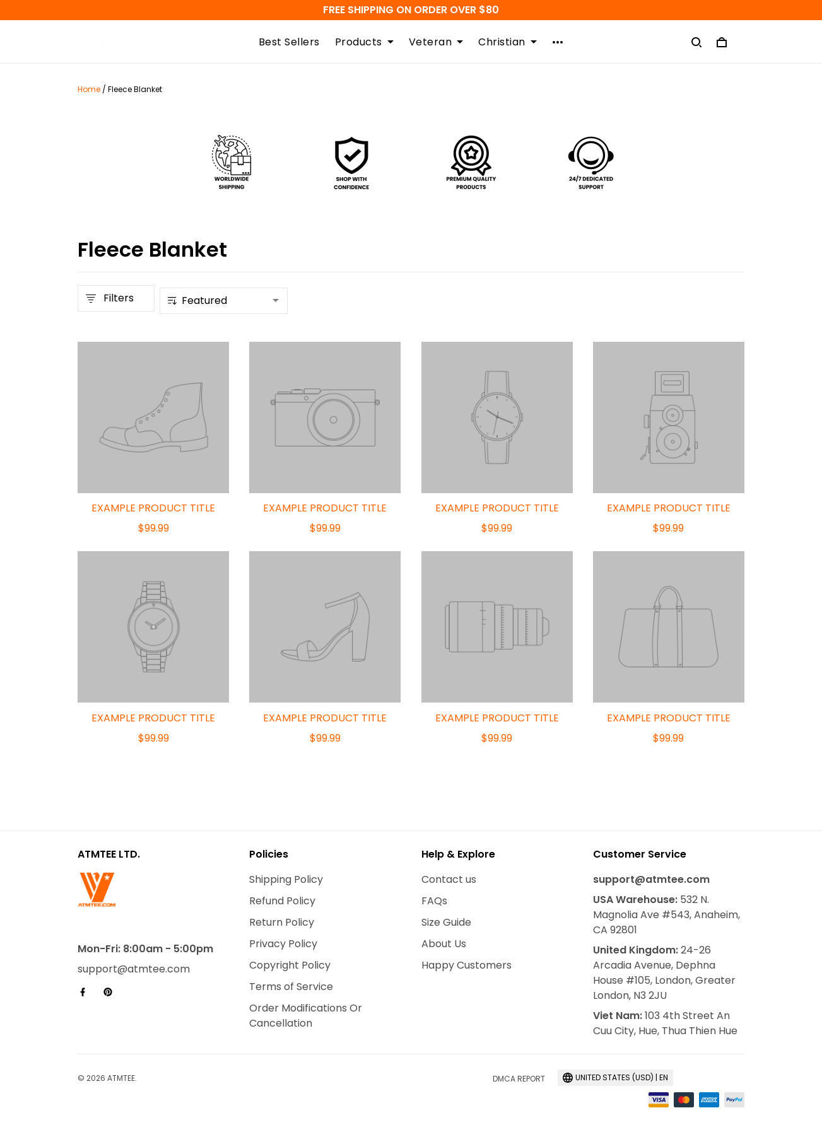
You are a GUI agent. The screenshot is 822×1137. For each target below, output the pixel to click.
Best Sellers (289, 42)
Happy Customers (466, 965)
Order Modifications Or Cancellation (305, 1015)
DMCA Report (519, 1078)
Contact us (448, 879)
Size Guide (446, 922)
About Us (443, 943)
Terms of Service (291, 986)
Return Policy (281, 922)
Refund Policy (282, 901)
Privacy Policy (283, 943)
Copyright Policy (290, 965)
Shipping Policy (286, 879)
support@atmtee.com (134, 969)
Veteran (436, 42)
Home (89, 89)
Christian (507, 42)
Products (364, 42)
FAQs (434, 901)
